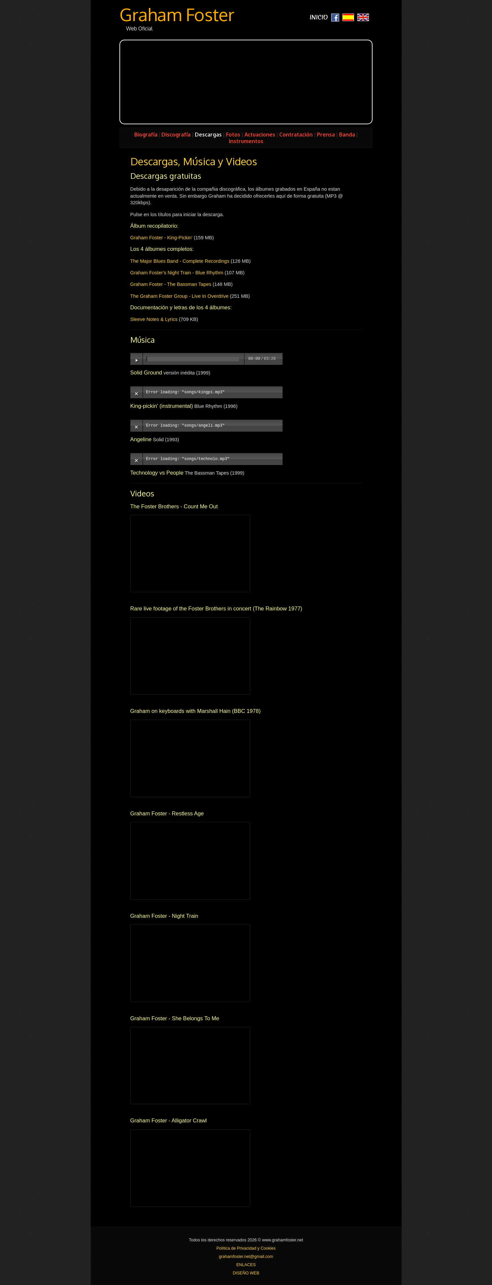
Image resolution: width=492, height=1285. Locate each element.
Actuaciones (260, 134)
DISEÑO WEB (246, 1273)
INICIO (319, 17)
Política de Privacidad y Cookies (246, 1248)
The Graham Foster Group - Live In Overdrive (179, 296)
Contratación (296, 134)
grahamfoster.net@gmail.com (246, 1256)
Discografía (176, 134)
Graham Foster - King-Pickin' (161, 237)
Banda (347, 134)
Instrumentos (246, 141)
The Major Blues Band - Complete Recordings (180, 261)
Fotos (233, 134)
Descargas (208, 134)
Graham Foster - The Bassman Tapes (170, 284)
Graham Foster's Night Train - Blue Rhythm (176, 272)
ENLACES (246, 1265)
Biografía (145, 134)
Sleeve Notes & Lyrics (154, 319)
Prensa (326, 134)
